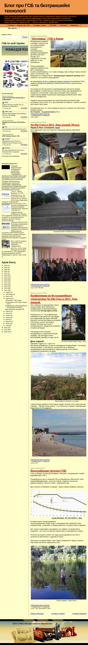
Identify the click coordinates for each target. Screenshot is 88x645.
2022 (6, 272)
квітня (8, 319)
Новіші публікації (37, 614)
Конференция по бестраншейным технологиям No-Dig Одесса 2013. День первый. (53, 299)
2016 (6, 284)
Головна (11, 25)
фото (36, 117)
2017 (6, 282)
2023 (6, 269)
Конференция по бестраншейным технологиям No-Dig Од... (16, 306)
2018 (6, 280)
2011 (6, 329)
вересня (8, 298)
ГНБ (36, 608)
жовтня (8, 296)
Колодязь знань (40, 25)
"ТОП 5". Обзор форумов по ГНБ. (17, 192)
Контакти (64, 25)
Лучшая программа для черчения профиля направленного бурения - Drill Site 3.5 (19, 207)
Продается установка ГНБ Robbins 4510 (13, 123)
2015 (6, 286)
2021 (6, 274)
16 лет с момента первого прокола (56, 81)
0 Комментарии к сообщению (40, 115)
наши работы (42, 608)
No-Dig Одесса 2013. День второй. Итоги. (55, 124)
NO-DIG (40, 288)
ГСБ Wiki (53, 25)
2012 (6, 327)
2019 (6, 278)
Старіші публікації (79, 614)
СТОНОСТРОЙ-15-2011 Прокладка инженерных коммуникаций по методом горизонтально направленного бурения (19, 226)
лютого (8, 323)
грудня (8, 292)
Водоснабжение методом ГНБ (48, 470)
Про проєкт (13, 28)
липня (8, 313)
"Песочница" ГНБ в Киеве (46, 38)
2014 (6, 288)
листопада (9, 294)
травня (8, 317)
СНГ (36, 288)
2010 (6, 332)
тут (57, 128)
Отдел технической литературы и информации (13, 98)
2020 (6, 276)
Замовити (74, 25)
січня (7, 325)
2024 (6, 267)
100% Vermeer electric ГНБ (11, 136)
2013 (6, 290)
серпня (8, 311)
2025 (6, 265)
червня (8, 315)
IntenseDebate (14, 156)
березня (8, 321)
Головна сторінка (58, 614)
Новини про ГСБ (24, 25)
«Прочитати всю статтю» (40, 114)
